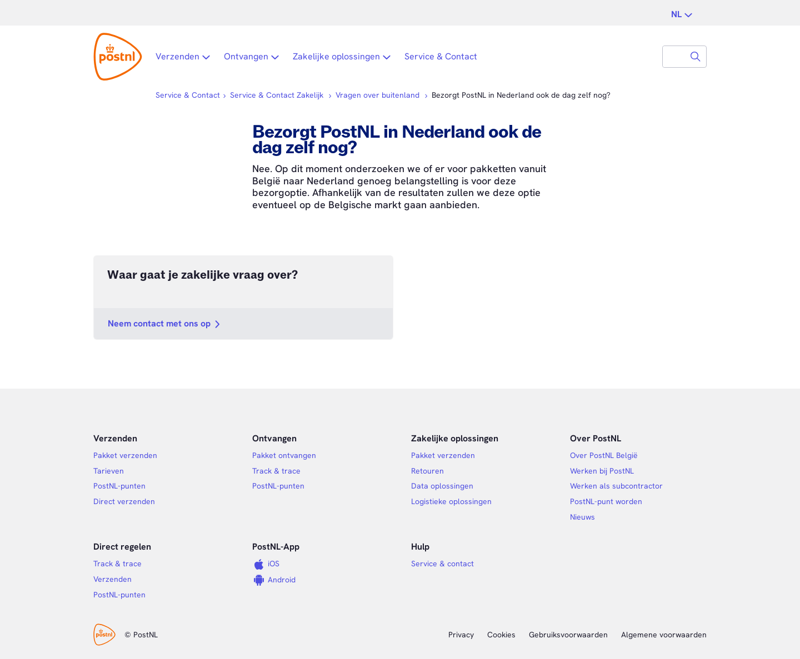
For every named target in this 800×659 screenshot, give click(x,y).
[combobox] (674, 56)
